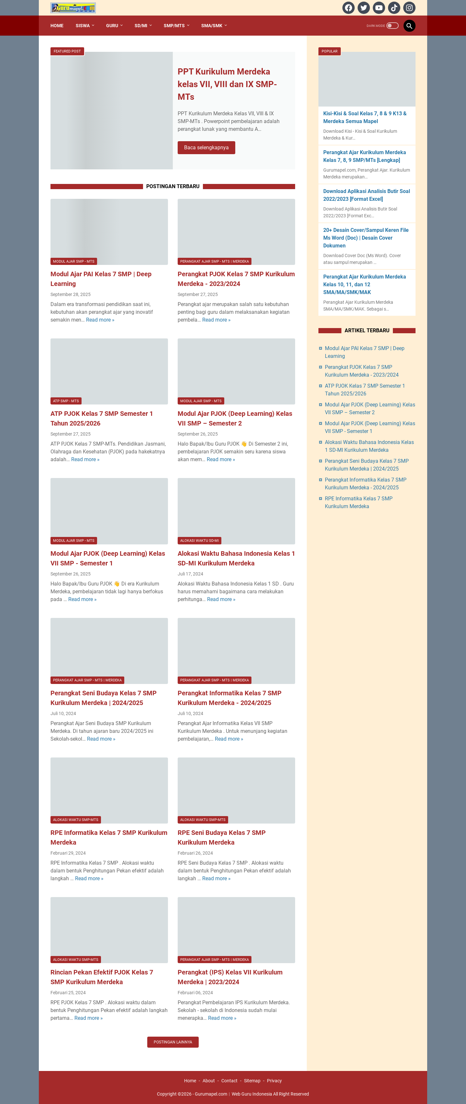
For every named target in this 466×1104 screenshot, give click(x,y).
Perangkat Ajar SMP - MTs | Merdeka (214, 261)
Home (56, 25)
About (209, 1080)
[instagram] (409, 8)
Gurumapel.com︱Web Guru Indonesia (233, 1094)
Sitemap (252, 1080)
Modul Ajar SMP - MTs (73, 261)
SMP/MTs (174, 25)
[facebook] (348, 8)
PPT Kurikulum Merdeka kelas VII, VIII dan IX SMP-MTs (227, 84)
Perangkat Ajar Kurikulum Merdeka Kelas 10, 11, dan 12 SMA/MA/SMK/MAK (364, 284)
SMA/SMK (211, 25)
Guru (112, 25)
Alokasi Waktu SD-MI (199, 541)
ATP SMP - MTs (66, 401)
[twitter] (363, 8)
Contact (229, 1080)
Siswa (83, 25)
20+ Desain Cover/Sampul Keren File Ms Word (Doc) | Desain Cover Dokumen (366, 238)
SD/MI (141, 25)
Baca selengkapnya (209, 148)
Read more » (100, 320)
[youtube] (378, 8)
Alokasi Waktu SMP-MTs (75, 820)
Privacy (274, 1080)
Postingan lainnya (173, 1042)
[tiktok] (393, 8)
